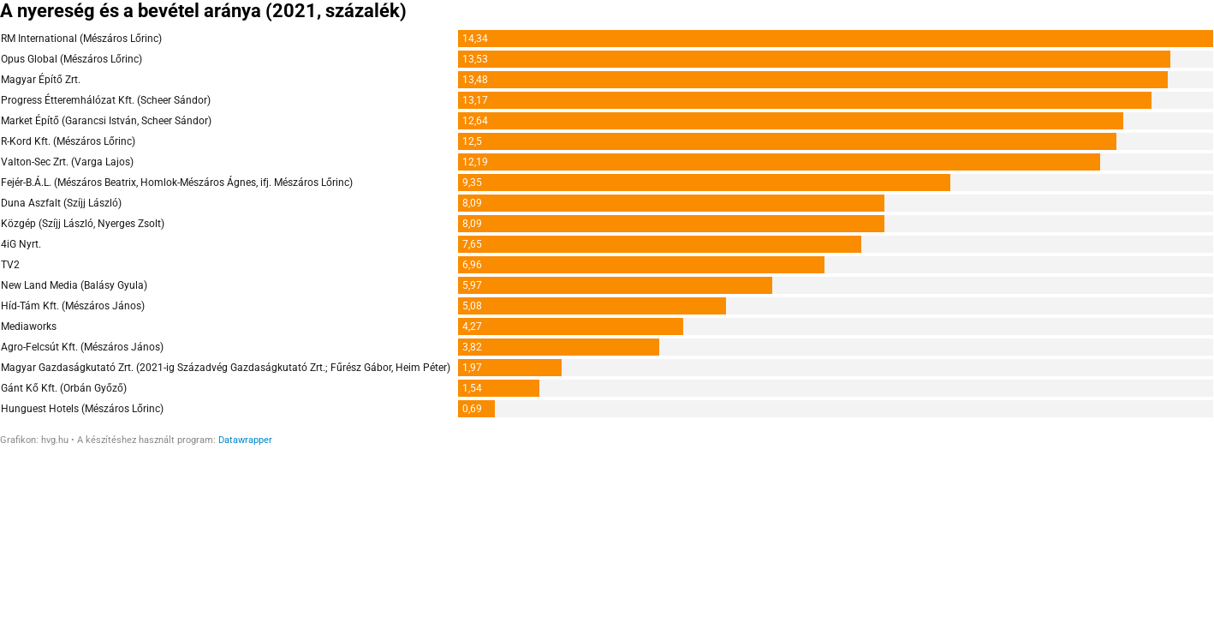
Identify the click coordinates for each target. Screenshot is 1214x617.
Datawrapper (245, 440)
